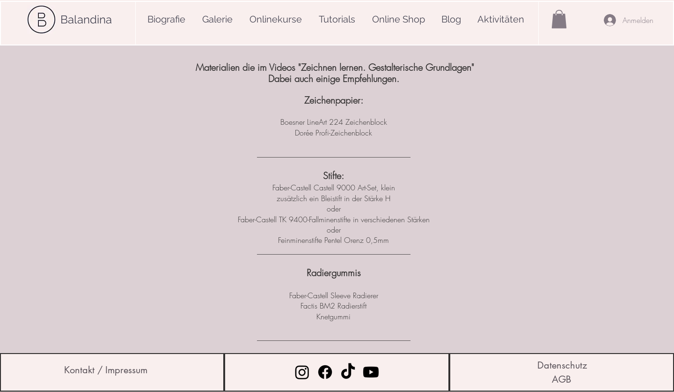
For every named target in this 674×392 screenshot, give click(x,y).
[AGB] (561, 379)
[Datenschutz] (562, 365)
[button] (559, 19)
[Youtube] (371, 372)
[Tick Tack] (348, 372)
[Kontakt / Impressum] (106, 370)
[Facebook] (325, 372)
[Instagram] (302, 372)
